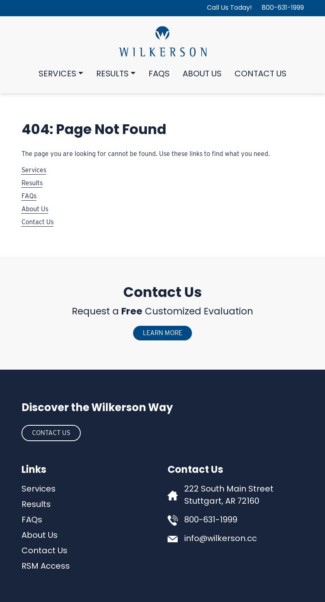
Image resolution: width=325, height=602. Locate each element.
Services (57, 74)
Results (112, 74)
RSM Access (46, 567)
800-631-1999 (283, 8)
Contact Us (260, 74)
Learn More (162, 333)
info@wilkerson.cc (220, 539)
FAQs (159, 74)
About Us (202, 74)
